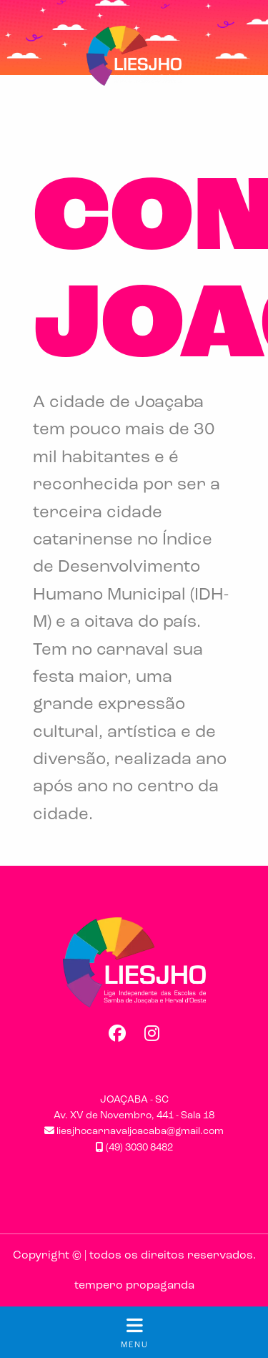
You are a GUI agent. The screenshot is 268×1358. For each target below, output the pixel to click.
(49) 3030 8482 (134, 1148)
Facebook (116, 1033)
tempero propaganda (134, 1285)
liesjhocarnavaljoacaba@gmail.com (134, 1131)
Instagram (152, 1033)
